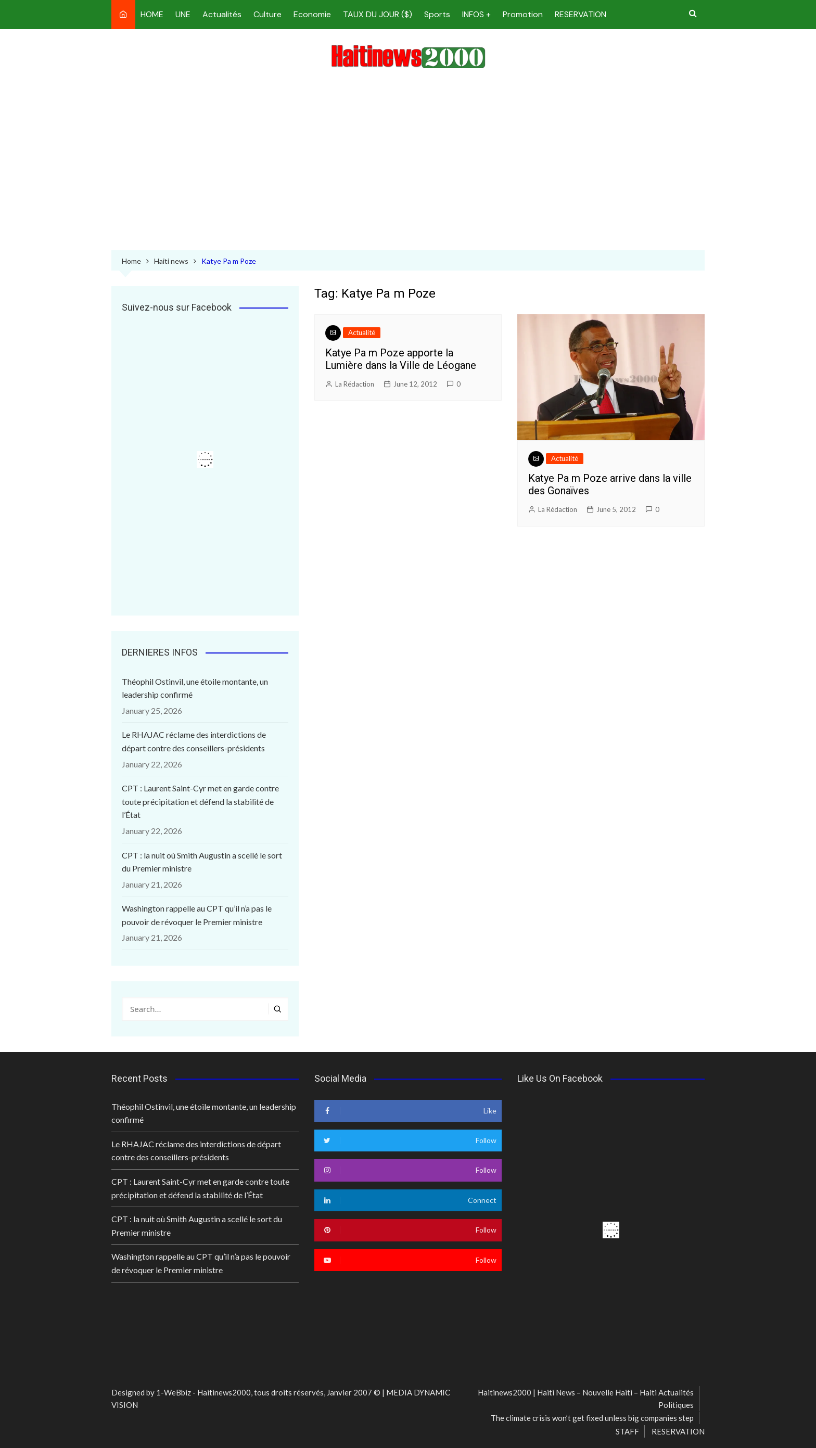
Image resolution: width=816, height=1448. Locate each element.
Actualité (361, 332)
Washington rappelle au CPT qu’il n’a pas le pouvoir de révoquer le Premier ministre (197, 915)
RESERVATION (580, 14)
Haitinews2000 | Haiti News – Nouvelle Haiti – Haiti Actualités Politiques (586, 1398)
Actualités (221, 14)
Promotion (523, 14)
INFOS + (476, 14)
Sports (437, 14)
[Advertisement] (408, 162)
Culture (267, 14)
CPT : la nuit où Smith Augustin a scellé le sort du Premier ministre (202, 862)
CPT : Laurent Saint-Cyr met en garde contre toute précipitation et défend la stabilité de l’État (200, 801)
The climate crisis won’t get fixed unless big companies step (592, 1418)
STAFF (627, 1431)
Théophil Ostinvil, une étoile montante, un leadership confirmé (195, 688)
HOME (152, 14)
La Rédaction (354, 384)
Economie (312, 14)
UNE (182, 14)
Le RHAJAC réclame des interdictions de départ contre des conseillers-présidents (194, 741)
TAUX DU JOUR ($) (377, 14)
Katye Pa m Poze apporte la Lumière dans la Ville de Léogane (400, 359)
